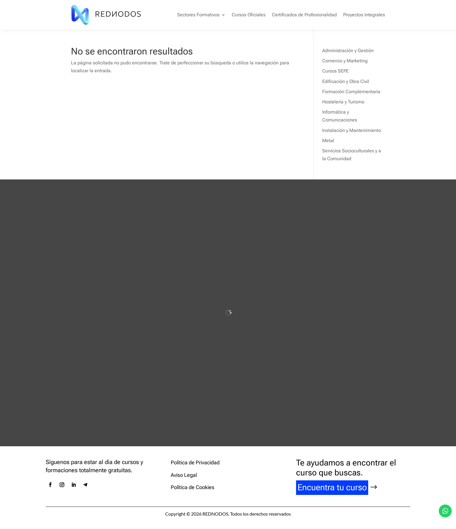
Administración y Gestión (348, 50)
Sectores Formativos (198, 14)
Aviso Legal (184, 475)
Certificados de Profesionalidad (304, 14)
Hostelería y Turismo (343, 102)
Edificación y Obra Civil (345, 81)
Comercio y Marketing (345, 61)
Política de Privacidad (195, 462)
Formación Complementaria (351, 91)
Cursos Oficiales (249, 14)
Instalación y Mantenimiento (351, 130)
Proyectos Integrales (364, 14)
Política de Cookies (192, 487)
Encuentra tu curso (332, 487)
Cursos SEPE (335, 71)
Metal (328, 140)
